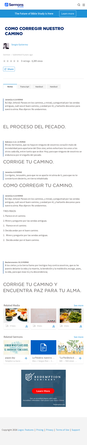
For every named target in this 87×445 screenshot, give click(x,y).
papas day (10, 357)
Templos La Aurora (13, 361)
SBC (61, 361)
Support (76, 429)
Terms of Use (62, 429)
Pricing (40, 429)
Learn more (67, 13)
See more (78, 305)
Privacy (49, 429)
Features (29, 429)
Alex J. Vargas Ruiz (40, 361)
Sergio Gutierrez (19, 44)
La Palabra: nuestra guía (44, 357)
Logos (20, 429)
